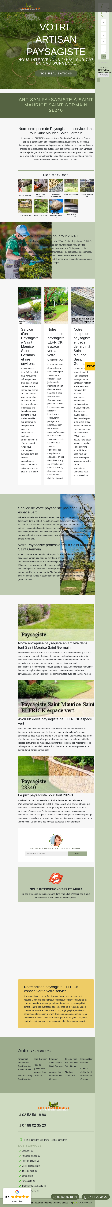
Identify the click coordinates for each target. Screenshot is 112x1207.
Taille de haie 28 (29, 1171)
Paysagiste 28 (28, 1181)
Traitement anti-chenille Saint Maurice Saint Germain (24, 1064)
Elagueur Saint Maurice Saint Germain (56, 1062)
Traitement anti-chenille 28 (34, 1186)
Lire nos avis (17, 1201)
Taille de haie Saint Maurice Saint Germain (71, 1062)
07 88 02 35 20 (96, 1197)
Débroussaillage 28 (31, 1166)
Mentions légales (60, 1203)
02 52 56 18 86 (65, 1197)
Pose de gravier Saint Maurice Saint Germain (40, 1070)
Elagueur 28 (27, 1151)
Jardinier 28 (27, 1176)
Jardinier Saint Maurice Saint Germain (56, 1075)
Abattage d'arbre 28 (31, 1156)
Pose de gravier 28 (30, 1161)
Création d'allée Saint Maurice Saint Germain (86, 1073)
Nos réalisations (56, 73)
